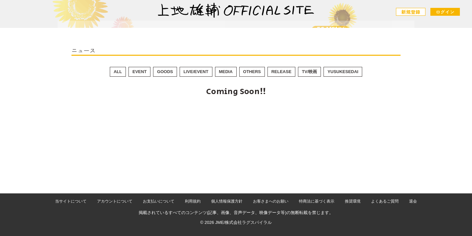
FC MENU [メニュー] (317, 29)
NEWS (147, 31)
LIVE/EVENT (196, 71)
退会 (413, 201)
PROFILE (229, 31)
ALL (118, 71)
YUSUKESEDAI (342, 71)
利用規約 (193, 201)
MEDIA (226, 71)
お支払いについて (158, 201)
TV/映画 (309, 71)
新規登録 (411, 12)
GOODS (165, 71)
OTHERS (252, 71)
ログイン (445, 12)
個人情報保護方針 (227, 201)
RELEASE (281, 71)
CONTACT (270, 31)
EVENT (139, 71)
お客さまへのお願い (270, 201)
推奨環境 (353, 201)
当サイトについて (71, 201)
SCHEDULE (186, 31)
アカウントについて (114, 201)
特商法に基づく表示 (316, 201)
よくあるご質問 (385, 201)
